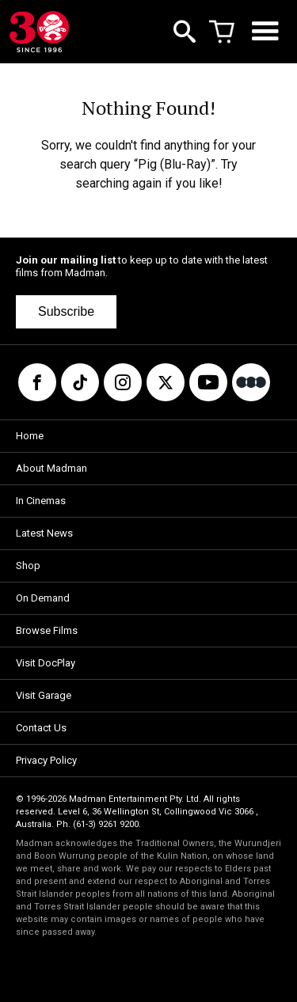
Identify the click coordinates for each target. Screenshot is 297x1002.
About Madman (51, 468)
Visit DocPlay (45, 663)
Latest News (44, 533)
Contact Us (41, 728)
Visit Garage (43, 695)
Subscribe (66, 311)
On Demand (43, 598)
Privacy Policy (46, 760)
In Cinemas (41, 501)
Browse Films (47, 630)
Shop (28, 565)
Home (30, 436)
